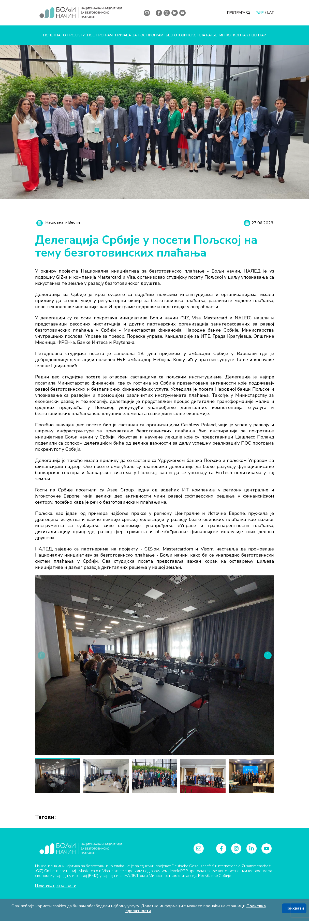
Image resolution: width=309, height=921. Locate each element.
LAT (270, 13)
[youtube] (183, 13)
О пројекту (74, 35)
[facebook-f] (159, 13)
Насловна (54, 222)
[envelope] (147, 13)
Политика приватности (55, 885)
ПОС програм (100, 35)
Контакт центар (249, 35)
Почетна (52, 35)
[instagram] (167, 13)
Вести (74, 222)
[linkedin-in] (175, 13)
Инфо (225, 35)
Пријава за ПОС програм (139, 35)
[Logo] (81, 13)
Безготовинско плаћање (191, 35)
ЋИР (260, 13)
